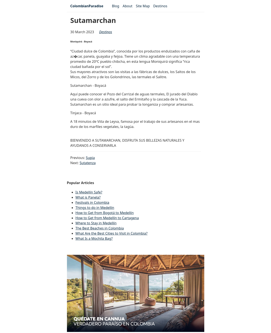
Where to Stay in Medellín (96, 223)
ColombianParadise (86, 6)
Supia (90, 157)
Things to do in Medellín (95, 207)
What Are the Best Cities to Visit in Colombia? (112, 233)
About (127, 6)
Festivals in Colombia (92, 202)
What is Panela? (88, 197)
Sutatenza (88, 162)
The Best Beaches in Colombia (100, 228)
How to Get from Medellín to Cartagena (107, 218)
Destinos (160, 6)
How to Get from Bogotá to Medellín (105, 212)
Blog (115, 6)
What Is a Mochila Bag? (94, 238)
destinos (105, 32)
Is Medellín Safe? (89, 192)
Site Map (143, 6)
